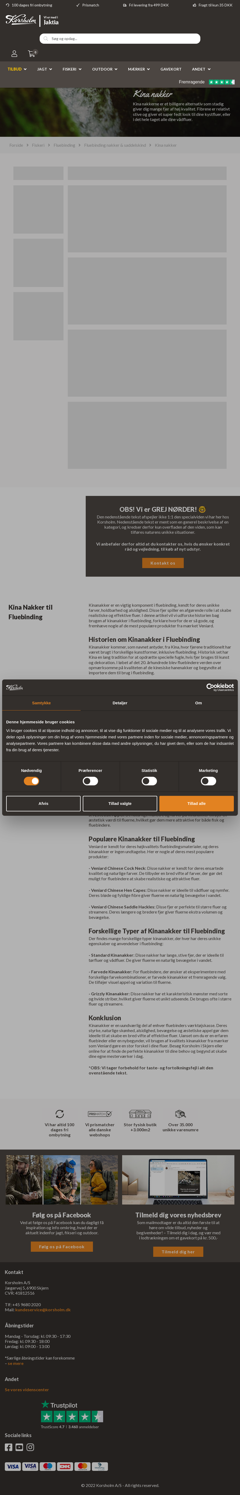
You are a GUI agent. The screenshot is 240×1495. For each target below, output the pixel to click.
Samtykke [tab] (41, 703)
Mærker (136, 69)
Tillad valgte (120, 803)
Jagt (42, 69)
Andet (198, 69)
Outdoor (102, 69)
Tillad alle (197, 803)
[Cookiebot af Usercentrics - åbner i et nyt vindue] (210, 687)
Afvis (43, 803)
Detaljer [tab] (119, 703)
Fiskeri (69, 69)
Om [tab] (198, 703)
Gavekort (171, 69)
